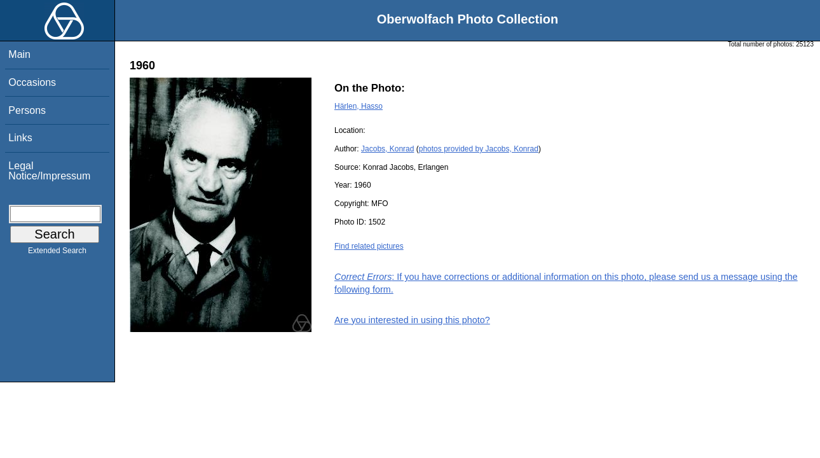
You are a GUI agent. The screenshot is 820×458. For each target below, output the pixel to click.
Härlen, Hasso (358, 106)
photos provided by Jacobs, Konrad (478, 148)
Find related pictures (369, 246)
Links (20, 137)
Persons (27, 110)
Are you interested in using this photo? (412, 320)
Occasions (32, 82)
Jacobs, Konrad (387, 148)
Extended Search (57, 253)
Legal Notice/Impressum (49, 170)
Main (19, 54)
